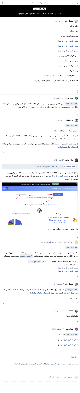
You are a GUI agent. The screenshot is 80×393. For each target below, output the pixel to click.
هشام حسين (25, 256)
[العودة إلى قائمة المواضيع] (77, 2)
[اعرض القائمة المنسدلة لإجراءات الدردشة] (2, 2)
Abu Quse (70, 103)
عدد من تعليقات (40, 2)
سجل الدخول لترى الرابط (68, 41)
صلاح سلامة (32, 261)
